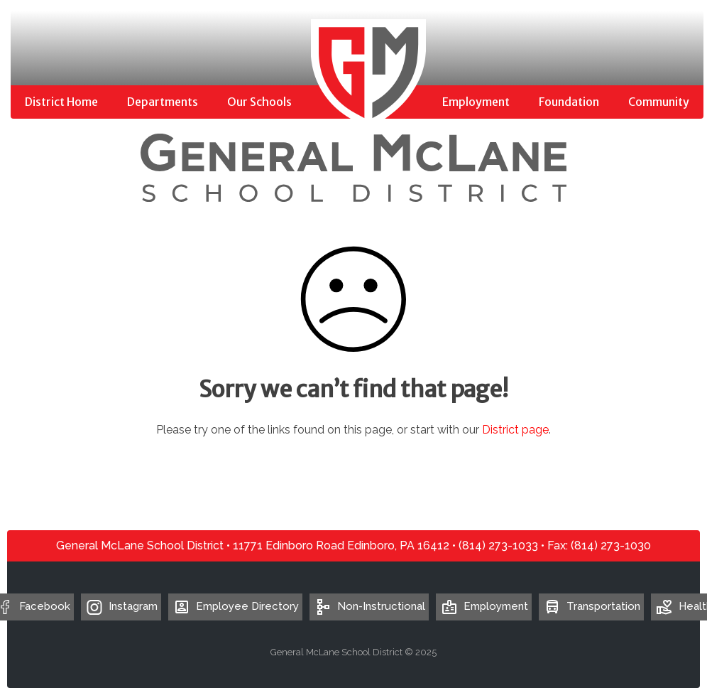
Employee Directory (235, 606)
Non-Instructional (369, 606)
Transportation (591, 606)
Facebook (44, 606)
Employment (476, 102)
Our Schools (259, 102)
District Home (61, 102)
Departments (162, 102)
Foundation (569, 102)
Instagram (133, 606)
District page (515, 429)
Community (658, 102)
